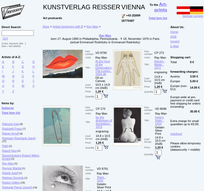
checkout (176, 133)
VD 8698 (161, 108)
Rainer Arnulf (10, 133)
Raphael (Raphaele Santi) (19, 138)
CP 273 (100, 108)
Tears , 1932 (101, 179)
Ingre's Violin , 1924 (159, 120)
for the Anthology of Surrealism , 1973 (104, 122)
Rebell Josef (10, 173)
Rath (5, 145)
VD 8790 (101, 52)
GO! (5, 38)
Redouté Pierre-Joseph (17, 187)
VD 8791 (102, 168)
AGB (173, 36)
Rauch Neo (9, 150)
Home (174, 31)
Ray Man (8, 163)
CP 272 (159, 52)
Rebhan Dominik (13, 177)
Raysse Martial (12, 168)
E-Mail (174, 46)
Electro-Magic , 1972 (159, 64)
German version (190, 15)
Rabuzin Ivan (10, 123)
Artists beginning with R (68, 26)
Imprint (174, 41)
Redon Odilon (11, 182)
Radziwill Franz (12, 128)
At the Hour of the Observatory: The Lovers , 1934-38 (103, 68)
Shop (45, 26)
